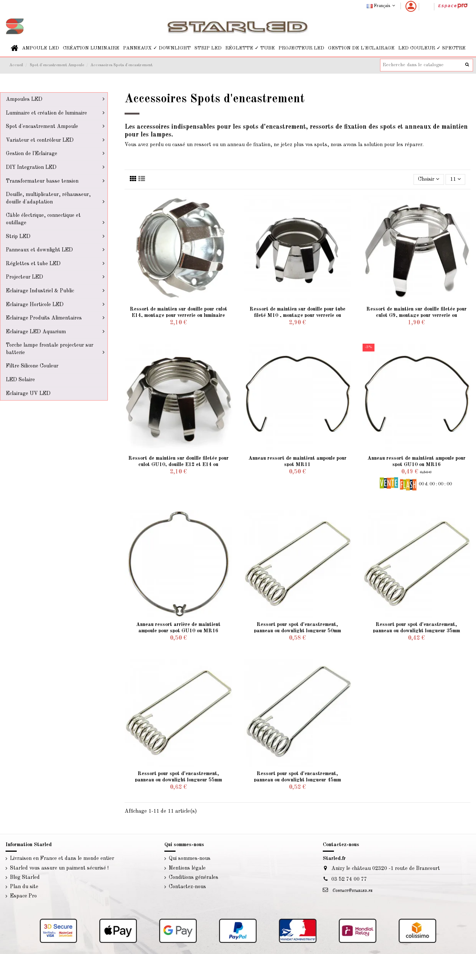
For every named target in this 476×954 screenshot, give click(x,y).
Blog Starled (25, 877)
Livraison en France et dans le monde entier (62, 858)
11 (455, 179)
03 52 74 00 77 (349, 879)
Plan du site (24, 886)
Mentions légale (187, 868)
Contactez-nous (187, 886)
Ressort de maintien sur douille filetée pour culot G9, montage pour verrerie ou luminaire (416, 315)
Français (382, 6)
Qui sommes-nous (189, 858)
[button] (40, 48)
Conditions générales (193, 877)
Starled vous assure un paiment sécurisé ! (59, 868)
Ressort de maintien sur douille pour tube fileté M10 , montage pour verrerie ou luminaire (297, 315)
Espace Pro (23, 896)
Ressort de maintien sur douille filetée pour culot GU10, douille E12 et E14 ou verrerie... (178, 464)
